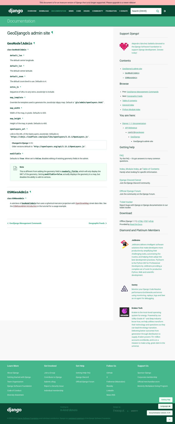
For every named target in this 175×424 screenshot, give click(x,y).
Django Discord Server (130, 180)
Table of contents (129, 101)
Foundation (111, 11)
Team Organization (15, 382)
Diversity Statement (15, 395)
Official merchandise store (149, 382)
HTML (140, 221)
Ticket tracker (126, 202)
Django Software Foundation (19, 386)
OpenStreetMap (82, 203)
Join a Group (49, 373)
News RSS (111, 395)
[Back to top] (169, 419)
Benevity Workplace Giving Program (153, 386)
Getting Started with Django (19, 377)
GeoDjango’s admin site (132, 69)
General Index (128, 105)
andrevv (137, 411)
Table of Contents (150, 169)
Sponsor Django (144, 373)
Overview (32, 11)
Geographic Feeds (98, 223)
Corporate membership (147, 377)
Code (78, 11)
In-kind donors (68, 410)
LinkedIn (110, 390)
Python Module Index (131, 109)
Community (97, 11)
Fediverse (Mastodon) (116, 382)
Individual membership (53, 390)
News (71, 11)
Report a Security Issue (54, 386)
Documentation (58, 11)
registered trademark (76, 418)
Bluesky (110, 386)
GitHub (110, 373)
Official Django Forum (130, 191)
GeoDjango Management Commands (24, 223)
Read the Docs (136, 224)
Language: (165, 406)
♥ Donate (123, 11)
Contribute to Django (53, 377)
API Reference (131, 128)
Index (122, 169)
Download (44, 11)
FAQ (122, 155)
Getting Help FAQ (83, 373)
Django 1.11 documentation (134, 123)
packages (136, 132)
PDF (146, 221)
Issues (87, 11)
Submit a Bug (50, 382)
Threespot (119, 411)
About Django (13, 373)
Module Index (132, 169)
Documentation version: (159, 413)
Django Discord (82, 377)
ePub (151, 221)
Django (16, 11)
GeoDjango (135, 137)
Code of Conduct (14, 390)
